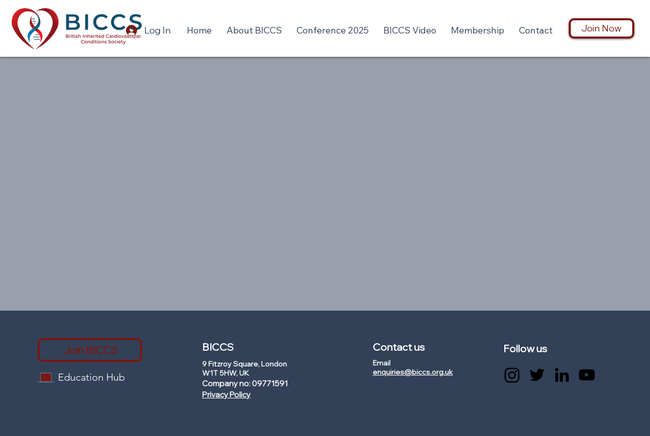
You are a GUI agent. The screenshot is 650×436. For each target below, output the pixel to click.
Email (382, 362)
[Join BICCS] (90, 350)
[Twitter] (537, 375)
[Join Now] (601, 28)
